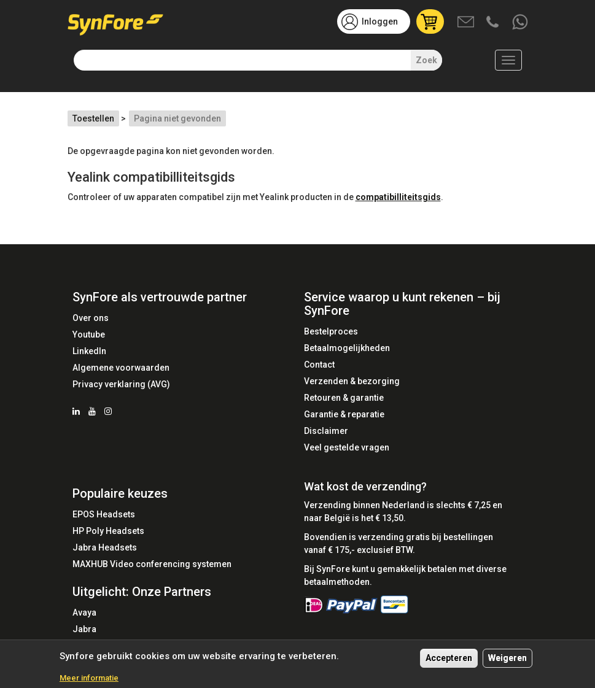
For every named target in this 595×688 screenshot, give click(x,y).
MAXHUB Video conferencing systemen (151, 564)
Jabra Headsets (104, 547)
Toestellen (93, 118)
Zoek (426, 60)
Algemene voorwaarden (120, 368)
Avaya (84, 612)
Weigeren (507, 663)
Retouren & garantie (344, 398)
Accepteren (449, 663)
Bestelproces (331, 331)
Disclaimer (326, 431)
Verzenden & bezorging (352, 381)
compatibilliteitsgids (398, 197)
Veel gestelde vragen (346, 447)
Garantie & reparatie (344, 414)
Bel (493, 22)
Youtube (88, 334)
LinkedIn (89, 351)
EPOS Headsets (103, 514)
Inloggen (380, 21)
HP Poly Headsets (108, 531)
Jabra (84, 629)
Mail (466, 22)
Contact (319, 364)
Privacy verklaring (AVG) (121, 384)
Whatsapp (520, 22)
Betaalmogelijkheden (347, 348)
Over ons (90, 318)
